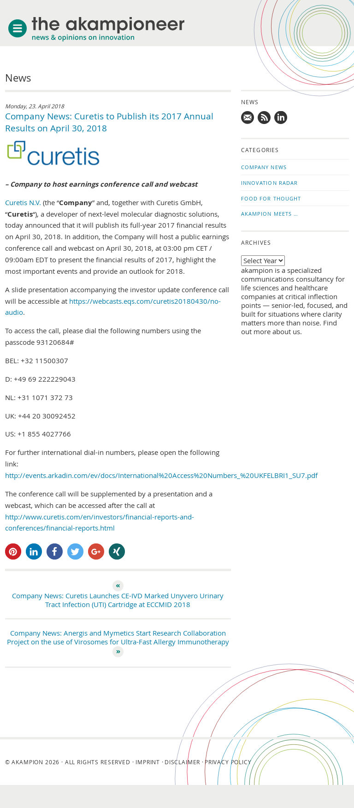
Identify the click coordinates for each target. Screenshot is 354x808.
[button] (13, 551)
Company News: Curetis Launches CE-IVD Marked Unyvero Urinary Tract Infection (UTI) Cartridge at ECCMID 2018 (118, 600)
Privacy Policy (228, 762)
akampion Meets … (270, 213)
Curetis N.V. (23, 202)
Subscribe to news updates (264, 118)
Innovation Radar (269, 182)
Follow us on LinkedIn (281, 118)
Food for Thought (271, 198)
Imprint (148, 762)
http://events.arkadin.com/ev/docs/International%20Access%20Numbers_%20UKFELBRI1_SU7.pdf (161, 475)
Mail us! (248, 118)
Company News (264, 167)
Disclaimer (182, 762)
